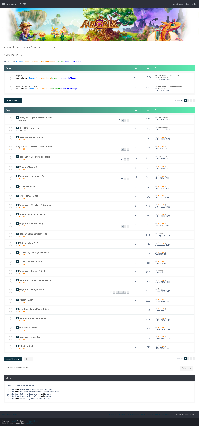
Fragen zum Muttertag (29, 337)
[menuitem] (23, 4)
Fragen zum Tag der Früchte (32, 271)
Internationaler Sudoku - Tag (32, 214)
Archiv (19, 76)
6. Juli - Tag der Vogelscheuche (34, 252)
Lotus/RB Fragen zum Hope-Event (35, 117)
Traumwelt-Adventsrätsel (31, 137)
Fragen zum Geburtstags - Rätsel (35, 156)
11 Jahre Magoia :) (28, 167)
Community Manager (73, 61)
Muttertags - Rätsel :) (29, 327)
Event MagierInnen (47, 61)
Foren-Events (13, 54)
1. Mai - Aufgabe (27, 346)
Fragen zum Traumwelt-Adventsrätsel (34, 146)
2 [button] (188, 100)
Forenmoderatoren (31, 61)
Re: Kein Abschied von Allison (167, 76)
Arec (160, 234)
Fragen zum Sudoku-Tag (31, 223)
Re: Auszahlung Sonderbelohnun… (169, 86)
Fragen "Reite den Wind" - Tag (33, 234)
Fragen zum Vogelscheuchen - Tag (35, 280)
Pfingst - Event (26, 300)
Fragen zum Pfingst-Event (31, 289)
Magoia (22, 159)
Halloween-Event (27, 186)
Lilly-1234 (161, 156)
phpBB (14, 421)
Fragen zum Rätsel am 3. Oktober (35, 205)
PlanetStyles (33, 421)
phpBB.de (29, 423)
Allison (160, 88)
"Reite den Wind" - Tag (29, 243)
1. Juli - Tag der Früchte (30, 261)
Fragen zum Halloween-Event (33, 176)
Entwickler (60, 61)
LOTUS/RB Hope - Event (30, 128)
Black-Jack (162, 78)
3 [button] (191, 100)
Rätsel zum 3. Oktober (29, 196)
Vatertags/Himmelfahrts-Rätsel (34, 309)
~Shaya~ (19, 61)
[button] (194, 100)
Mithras (22, 140)
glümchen (23, 120)
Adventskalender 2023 (26, 86)
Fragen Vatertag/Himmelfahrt (33, 318)
